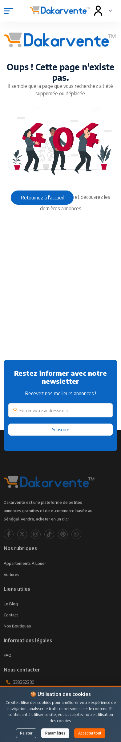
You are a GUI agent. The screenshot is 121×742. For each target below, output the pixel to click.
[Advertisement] (60, 298)
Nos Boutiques (17, 634)
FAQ (7, 664)
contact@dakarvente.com (38, 705)
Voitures (11, 583)
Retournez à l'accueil (42, 198)
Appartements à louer (25, 572)
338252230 (23, 691)
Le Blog (11, 612)
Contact (11, 623)
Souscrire (60, 429)
